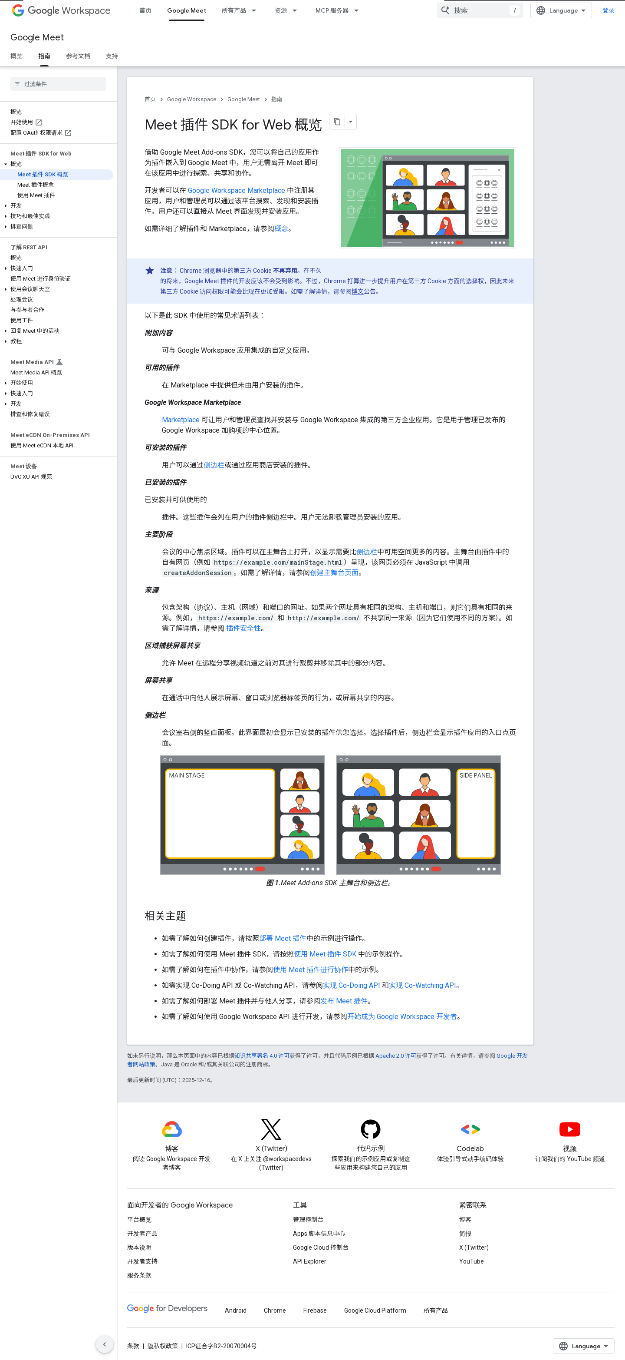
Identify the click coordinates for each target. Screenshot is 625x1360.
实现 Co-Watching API (422, 985)
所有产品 (234, 10)
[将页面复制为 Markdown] (337, 121)
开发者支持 (142, 1261)
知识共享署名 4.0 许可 (261, 1055)
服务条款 (139, 1275)
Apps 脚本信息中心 (319, 1233)
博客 (465, 1219)
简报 (465, 1233)
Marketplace (181, 420)
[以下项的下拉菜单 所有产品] (256, 10)
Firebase (315, 1310)
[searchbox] (58, 84)
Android (236, 1310)
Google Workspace (191, 99)
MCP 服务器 (332, 10)
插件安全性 (242, 628)
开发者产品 (142, 1233)
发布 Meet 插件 (344, 1001)
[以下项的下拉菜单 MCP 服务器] (359, 10)
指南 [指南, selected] (44, 56)
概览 (16, 56)
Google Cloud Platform (375, 1310)
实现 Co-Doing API (351, 985)
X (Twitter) (474, 1247)
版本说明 (139, 1247)
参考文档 (78, 56)
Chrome (275, 1310)
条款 (133, 1346)
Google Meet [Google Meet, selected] (186, 10)
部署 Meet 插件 (282, 938)
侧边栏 (214, 465)
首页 (145, 10)
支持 (112, 56)
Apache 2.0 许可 (395, 1055)
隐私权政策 (163, 1346)
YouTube (471, 1261)
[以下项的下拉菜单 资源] (297, 10)
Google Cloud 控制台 (321, 1247)
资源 (281, 10)
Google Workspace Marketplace (236, 190)
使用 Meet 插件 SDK (325, 954)
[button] (56, 164)
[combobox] (480, 10)
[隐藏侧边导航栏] (104, 1344)
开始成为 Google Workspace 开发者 (402, 1017)
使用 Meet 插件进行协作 (310, 970)
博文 (358, 291)
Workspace (69, 11)
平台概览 (139, 1219)
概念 (281, 229)
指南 (277, 99)
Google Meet (37, 37)
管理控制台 (308, 1219)
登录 (608, 10)
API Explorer (309, 1261)
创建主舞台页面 (334, 573)
